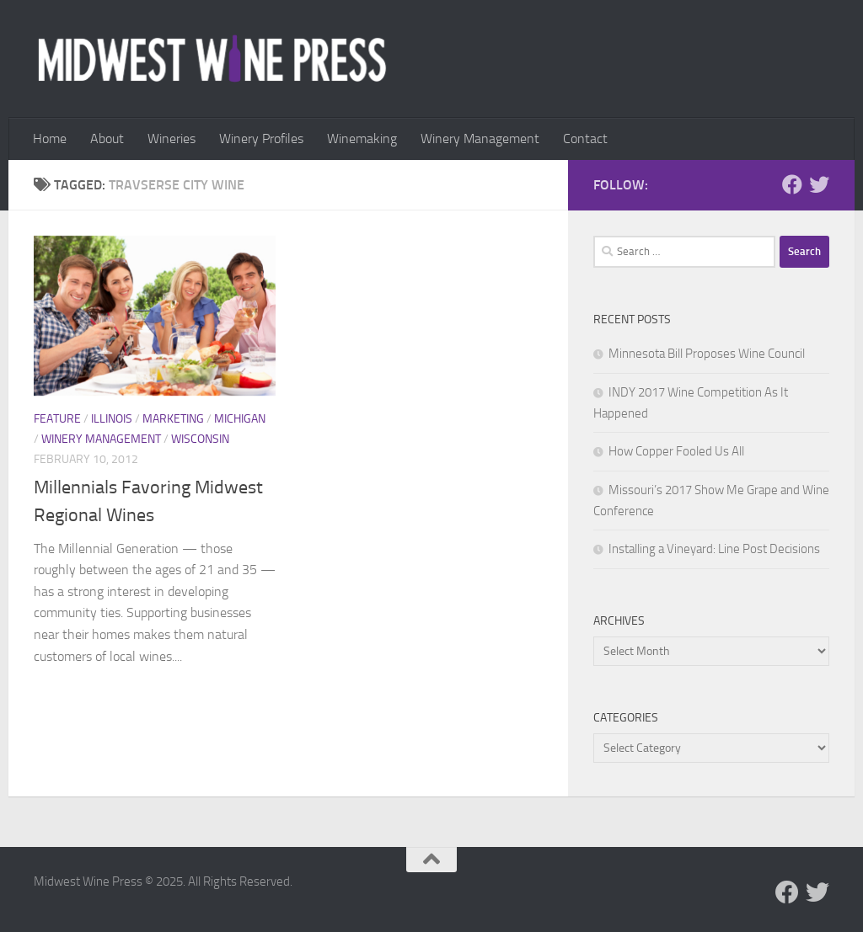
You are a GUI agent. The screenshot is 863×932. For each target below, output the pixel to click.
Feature (57, 419)
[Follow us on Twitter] (819, 184)
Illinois (111, 419)
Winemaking (362, 138)
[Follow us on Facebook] (792, 184)
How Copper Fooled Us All (676, 451)
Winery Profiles (261, 138)
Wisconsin (200, 439)
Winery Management (480, 138)
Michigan (239, 419)
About (107, 138)
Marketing (173, 419)
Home (50, 138)
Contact (585, 138)
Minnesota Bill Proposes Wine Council (706, 353)
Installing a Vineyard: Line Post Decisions (714, 549)
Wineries (171, 138)
